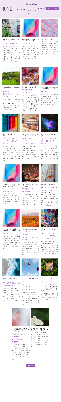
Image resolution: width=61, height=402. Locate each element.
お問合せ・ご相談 (52, 9)
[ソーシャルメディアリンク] (38, 8)
